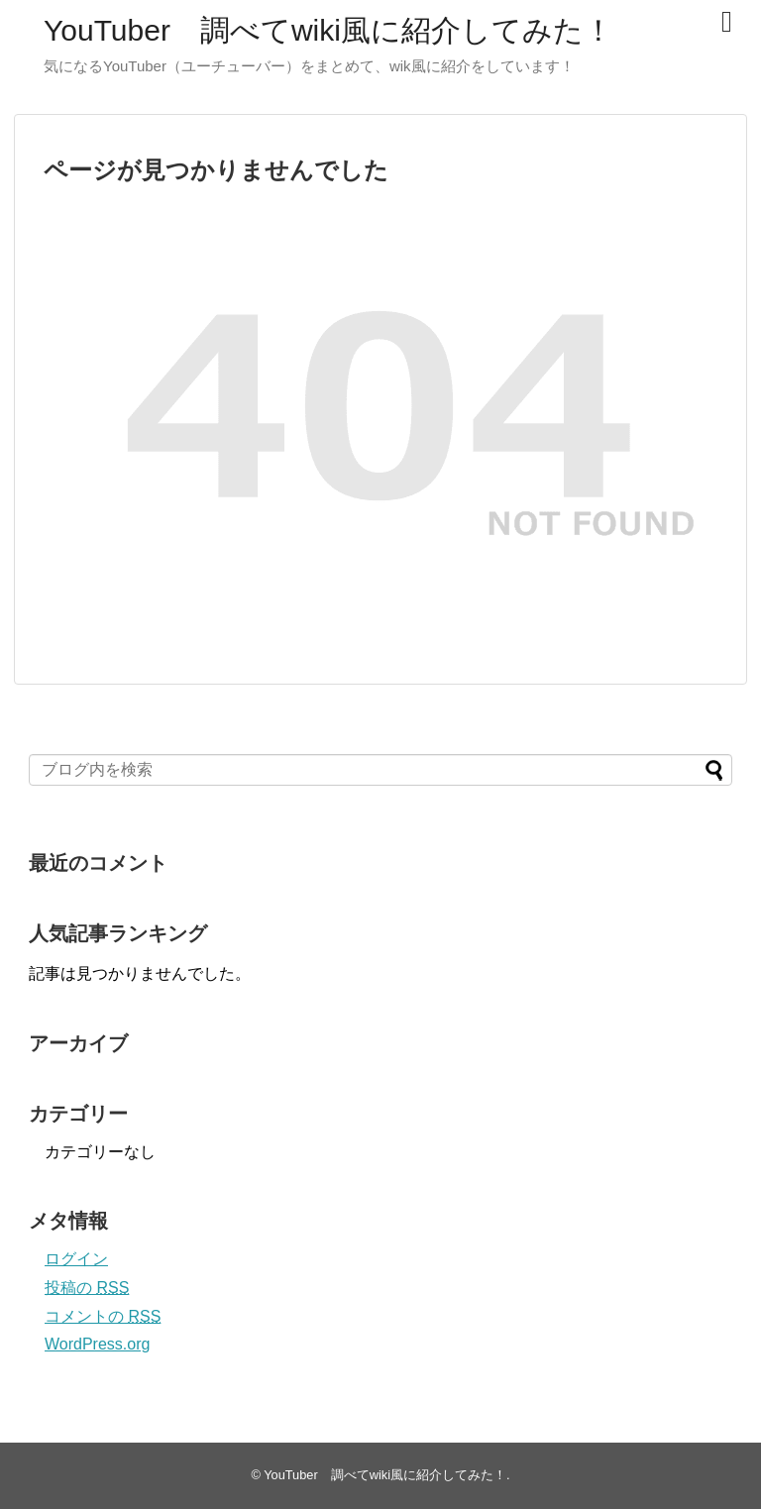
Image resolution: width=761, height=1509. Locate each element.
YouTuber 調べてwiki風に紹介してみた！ (328, 30)
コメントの (103, 1316)
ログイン (76, 1258)
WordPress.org (97, 1344)
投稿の (87, 1287)
